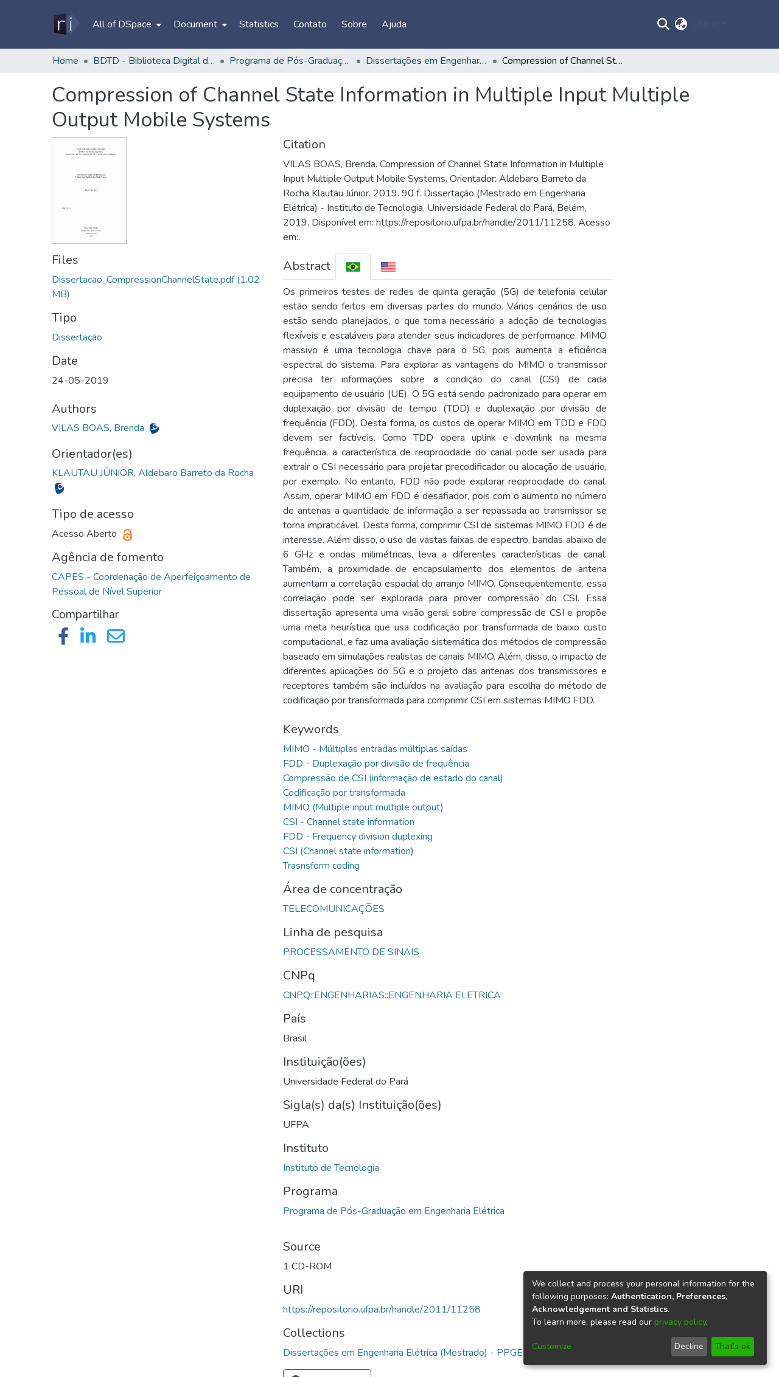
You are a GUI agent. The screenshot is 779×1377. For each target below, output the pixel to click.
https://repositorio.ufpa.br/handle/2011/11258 (382, 1309)
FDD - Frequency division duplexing (358, 836)
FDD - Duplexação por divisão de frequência (376, 763)
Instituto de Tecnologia (331, 1168)
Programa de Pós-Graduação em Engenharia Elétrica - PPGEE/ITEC (290, 60)
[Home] (66, 24)
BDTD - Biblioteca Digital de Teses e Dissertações (154, 60)
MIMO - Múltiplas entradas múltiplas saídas (375, 749)
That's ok (732, 1346)
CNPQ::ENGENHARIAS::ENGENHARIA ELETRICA (392, 995)
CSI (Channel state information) (348, 851)
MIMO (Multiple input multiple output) (363, 807)
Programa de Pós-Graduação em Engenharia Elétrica (394, 1211)
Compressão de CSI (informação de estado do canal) (393, 778)
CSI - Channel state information (348, 822)
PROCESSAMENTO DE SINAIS (351, 952)
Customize (551, 1346)
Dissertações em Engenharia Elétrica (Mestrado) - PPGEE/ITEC (426, 60)
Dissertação (77, 337)
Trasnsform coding (321, 865)
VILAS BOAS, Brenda (99, 428)
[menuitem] (125, 24)
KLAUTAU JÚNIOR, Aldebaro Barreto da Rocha (153, 473)
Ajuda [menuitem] (394, 24)
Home (65, 60)
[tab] (353, 267)
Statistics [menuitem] (259, 24)
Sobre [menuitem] (354, 24)
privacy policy (680, 1322)
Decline (689, 1346)
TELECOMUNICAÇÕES (334, 909)
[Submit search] (663, 24)
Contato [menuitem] (310, 24)
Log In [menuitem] (706, 24)
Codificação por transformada (344, 792)
